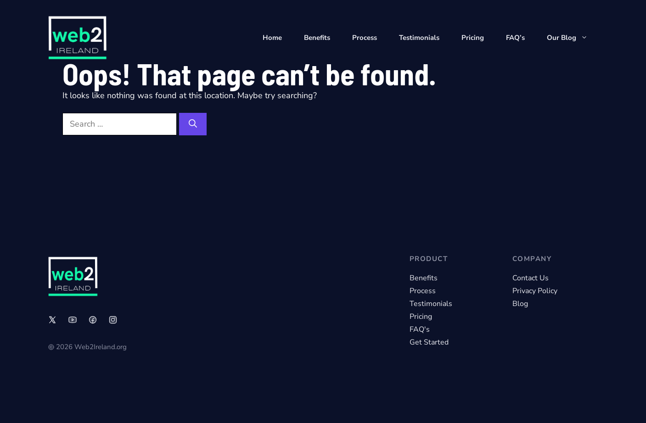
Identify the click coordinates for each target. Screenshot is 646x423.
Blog (520, 304)
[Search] (193, 124)
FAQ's (420, 329)
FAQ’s (515, 37)
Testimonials (419, 37)
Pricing (472, 37)
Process (364, 37)
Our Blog (573, 37)
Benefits (317, 37)
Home (272, 37)
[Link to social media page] (52, 319)
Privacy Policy (534, 291)
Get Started (429, 342)
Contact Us (530, 278)
